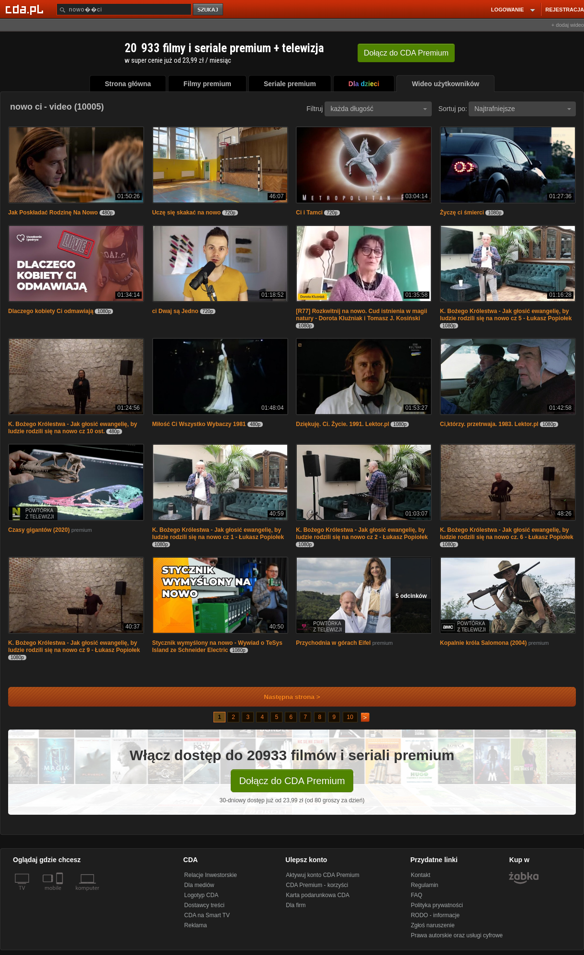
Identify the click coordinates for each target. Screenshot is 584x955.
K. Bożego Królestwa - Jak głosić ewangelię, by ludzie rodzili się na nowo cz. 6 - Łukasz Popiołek (506, 533)
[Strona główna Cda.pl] (26, 9)
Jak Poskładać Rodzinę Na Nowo (53, 212)
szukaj (209, 9)
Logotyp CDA (201, 895)
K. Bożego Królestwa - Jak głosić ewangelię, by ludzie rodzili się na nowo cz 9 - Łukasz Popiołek (74, 646)
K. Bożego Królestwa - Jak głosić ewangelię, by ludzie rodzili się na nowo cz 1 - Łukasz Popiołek (218, 533)
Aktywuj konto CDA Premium (322, 875)
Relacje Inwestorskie (210, 875)
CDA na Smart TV (207, 915)
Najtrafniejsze (522, 108)
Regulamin (424, 885)
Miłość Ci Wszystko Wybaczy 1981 (199, 424)
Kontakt (420, 875)
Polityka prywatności (437, 905)
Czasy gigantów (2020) (39, 530)
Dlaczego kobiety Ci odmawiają (50, 311)
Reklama (195, 925)
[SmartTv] (60, 893)
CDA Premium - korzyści (317, 885)
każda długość (378, 108)
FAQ (416, 895)
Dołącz (406, 53)
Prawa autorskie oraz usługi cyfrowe (457, 935)
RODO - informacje (435, 915)
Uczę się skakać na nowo (186, 212)
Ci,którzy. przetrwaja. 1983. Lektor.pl (489, 424)
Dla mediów (199, 885)
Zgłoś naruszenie (432, 925)
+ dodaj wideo (567, 25)
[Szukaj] (123, 9)
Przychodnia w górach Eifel (333, 643)
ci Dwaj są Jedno (175, 311)
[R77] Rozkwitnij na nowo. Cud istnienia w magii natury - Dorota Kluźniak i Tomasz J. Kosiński (361, 315)
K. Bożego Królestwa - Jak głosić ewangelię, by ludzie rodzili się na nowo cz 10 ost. (72, 428)
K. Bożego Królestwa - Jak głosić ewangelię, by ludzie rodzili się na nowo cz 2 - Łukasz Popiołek (361, 533)
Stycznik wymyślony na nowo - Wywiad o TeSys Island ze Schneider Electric (217, 646)
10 (350, 717)
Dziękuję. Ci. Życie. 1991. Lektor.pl (342, 424)
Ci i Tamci (309, 212)
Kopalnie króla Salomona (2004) (483, 643)
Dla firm (295, 905)
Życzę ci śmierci (462, 212)
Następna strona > (285, 696)
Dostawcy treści (204, 905)
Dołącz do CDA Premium (292, 780)
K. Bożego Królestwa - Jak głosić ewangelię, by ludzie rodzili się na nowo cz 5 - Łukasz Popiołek (506, 315)
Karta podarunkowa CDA (317, 895)
